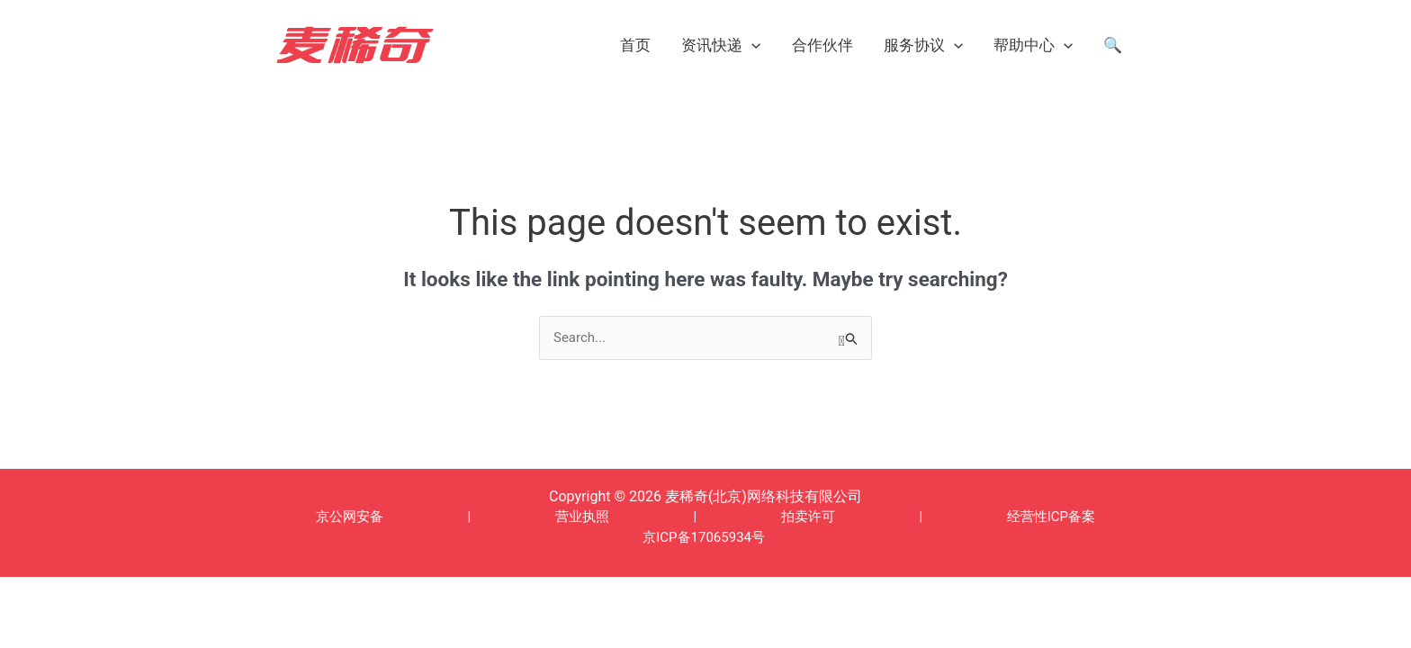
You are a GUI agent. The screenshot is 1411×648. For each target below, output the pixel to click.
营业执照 (582, 516)
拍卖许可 (808, 516)
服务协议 (923, 45)
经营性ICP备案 (1051, 516)
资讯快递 (720, 45)
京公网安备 (349, 516)
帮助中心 (1033, 45)
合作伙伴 (822, 45)
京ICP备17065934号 (704, 537)
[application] (751, 45)
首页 (635, 45)
